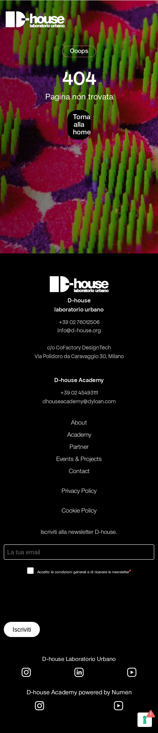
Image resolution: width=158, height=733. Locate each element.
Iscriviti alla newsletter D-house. (79, 532)
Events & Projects (79, 459)
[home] (35, 19)
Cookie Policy (79, 511)
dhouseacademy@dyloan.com (79, 401)
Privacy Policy (79, 491)
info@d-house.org (79, 330)
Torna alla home (82, 124)
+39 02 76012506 (79, 322)
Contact (79, 471)
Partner (79, 447)
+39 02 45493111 (79, 392)
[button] (131, 19)
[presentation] (61, 601)
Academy (79, 435)
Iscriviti (22, 629)
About (79, 423)
